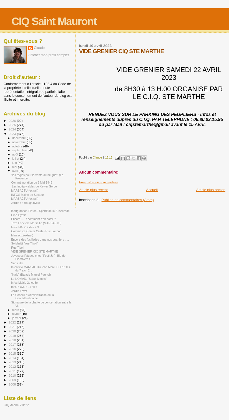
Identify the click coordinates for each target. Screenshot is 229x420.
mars (16, 310)
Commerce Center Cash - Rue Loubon (36, 231)
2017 (13, 344)
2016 (13, 349)
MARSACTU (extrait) (24, 190)
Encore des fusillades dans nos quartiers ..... (40, 239)
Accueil (152, 190)
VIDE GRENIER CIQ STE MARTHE (34, 251)
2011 (13, 371)
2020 (13, 331)
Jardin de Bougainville (25, 202)
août (15, 154)
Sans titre (17, 263)
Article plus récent (93, 190)
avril (15, 170)
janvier (17, 318)
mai (15, 167)
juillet (16, 158)
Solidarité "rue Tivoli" (24, 243)
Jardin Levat (19, 291)
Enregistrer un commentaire (98, 182)
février (17, 313)
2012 (13, 366)
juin (15, 162)
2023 (13, 133)
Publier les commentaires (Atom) (128, 200)
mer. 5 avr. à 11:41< (24, 286)
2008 (13, 384)
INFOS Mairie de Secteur (27, 194)
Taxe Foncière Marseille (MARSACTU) (36, 223)
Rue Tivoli (17, 247)
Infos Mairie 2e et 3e (24, 282)
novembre (19, 142)
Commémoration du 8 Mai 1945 (31, 182)
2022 (13, 322)
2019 (13, 335)
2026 (13, 120)
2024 (13, 129)
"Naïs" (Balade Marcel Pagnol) (31, 274)
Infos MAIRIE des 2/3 (25, 227)
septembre (20, 150)
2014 (13, 358)
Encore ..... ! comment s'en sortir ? (33, 219)
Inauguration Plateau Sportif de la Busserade (40, 211)
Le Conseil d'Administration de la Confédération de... (32, 296)
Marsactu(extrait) (22, 235)
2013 (13, 362)
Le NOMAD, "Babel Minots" (29, 278)
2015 (13, 353)
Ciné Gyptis (18, 215)
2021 (13, 326)
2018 (13, 340)
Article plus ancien (211, 190)
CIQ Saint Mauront (53, 21)
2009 (13, 380)
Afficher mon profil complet (48, 55)
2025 (13, 125)
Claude (39, 48)
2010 (13, 375)
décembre (19, 138)
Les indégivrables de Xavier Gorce (34, 186)
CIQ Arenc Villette (16, 405)
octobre (17, 146)
